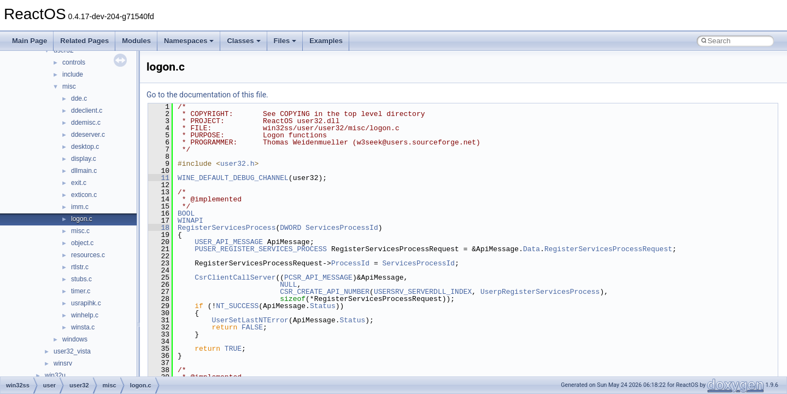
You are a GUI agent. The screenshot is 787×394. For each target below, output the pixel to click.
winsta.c (83, 327)
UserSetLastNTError (250, 320)
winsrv (63, 363)
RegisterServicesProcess (226, 228)
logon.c (81, 219)
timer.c (80, 291)
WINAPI (190, 220)
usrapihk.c (86, 303)
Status (323, 306)
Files (285, 41)
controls (73, 62)
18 (158, 228)
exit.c (78, 183)
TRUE (233, 349)
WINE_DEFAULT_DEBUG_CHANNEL (233, 178)
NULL (288, 284)
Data (531, 249)
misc (69, 86)
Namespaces (189, 41)
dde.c (79, 98)
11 (158, 178)
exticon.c (84, 195)
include (72, 74)
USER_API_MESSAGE (229, 242)
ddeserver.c (88, 134)
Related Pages (84, 41)
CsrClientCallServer (235, 277)
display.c (83, 159)
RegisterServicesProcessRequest (608, 249)
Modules (136, 41)
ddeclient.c (86, 110)
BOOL (186, 213)
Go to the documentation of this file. (207, 94)
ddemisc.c (86, 122)
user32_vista (72, 351)
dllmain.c (84, 171)
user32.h (237, 164)
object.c (82, 243)
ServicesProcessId (342, 228)
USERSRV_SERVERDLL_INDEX (423, 292)
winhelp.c (84, 315)
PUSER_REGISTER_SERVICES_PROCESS (261, 249)
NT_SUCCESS (237, 306)
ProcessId (350, 263)
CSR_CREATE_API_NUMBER (324, 292)
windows (74, 339)
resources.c (88, 255)
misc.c (80, 231)
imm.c (80, 207)
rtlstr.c (80, 267)
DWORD (290, 228)
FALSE (252, 327)
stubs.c (81, 279)
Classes (243, 41)
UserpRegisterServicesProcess (540, 292)
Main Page (29, 41)
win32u (55, 375)
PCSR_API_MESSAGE (318, 277)
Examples (326, 41)
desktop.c (85, 146)
